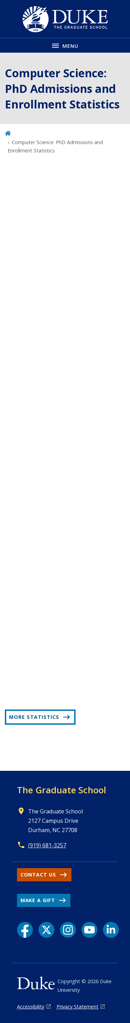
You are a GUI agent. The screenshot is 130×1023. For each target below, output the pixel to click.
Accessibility (30, 1006)
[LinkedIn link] (111, 930)
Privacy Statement (77, 1006)
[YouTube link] (89, 930)
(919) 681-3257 (47, 845)
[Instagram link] (68, 930)
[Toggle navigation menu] (65, 45)
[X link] (46, 930)
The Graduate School (61, 790)
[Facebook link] (25, 930)
